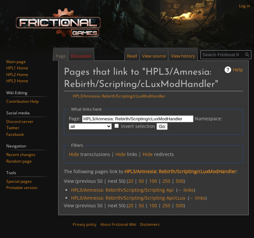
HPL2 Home (17, 74)
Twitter (12, 128)
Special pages (19, 181)
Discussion (81, 56)
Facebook (15, 134)
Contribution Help (22, 101)
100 (153, 181)
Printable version (21, 187)
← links (186, 190)
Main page (16, 61)
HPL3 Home (17, 81)
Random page (19, 161)
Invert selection (138, 126)
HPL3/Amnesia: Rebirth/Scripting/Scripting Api (122, 190)
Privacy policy (85, 224)
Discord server (19, 121)
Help (238, 69)
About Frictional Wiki (118, 224)
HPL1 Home (17, 68)
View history (183, 56)
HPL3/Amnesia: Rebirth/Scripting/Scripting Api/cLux (128, 198)
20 (130, 181)
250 (166, 181)
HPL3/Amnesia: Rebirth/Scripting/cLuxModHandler (119, 96)
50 (141, 181)
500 (180, 181)
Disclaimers (149, 224)
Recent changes (20, 154)
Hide (74, 154)
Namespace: (208, 118)
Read (132, 56)
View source (154, 56)
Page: (75, 118)
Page (60, 56)
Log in (244, 6)
